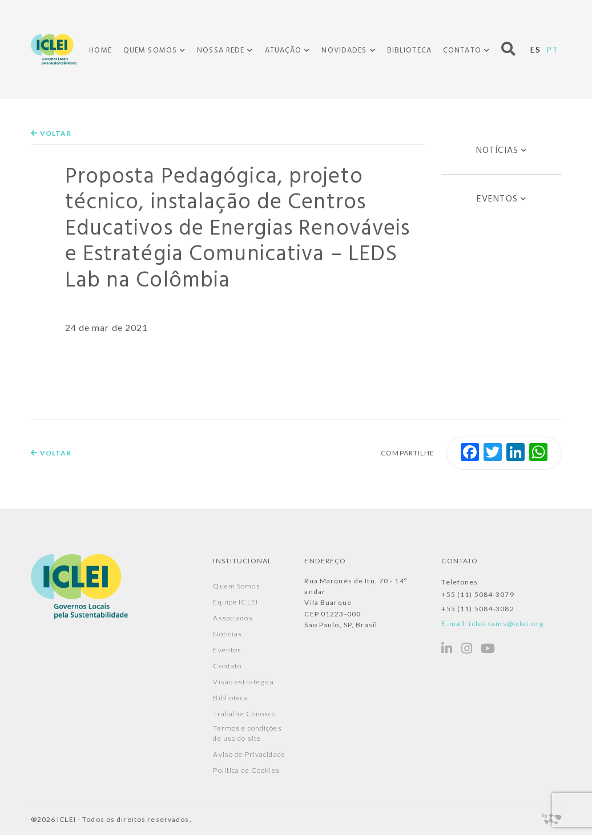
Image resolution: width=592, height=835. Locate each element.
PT (552, 49)
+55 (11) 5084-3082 (477, 608)
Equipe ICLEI (235, 602)
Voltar (51, 133)
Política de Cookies (246, 770)
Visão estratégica (243, 681)
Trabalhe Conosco (244, 713)
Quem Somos (150, 50)
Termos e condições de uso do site (247, 733)
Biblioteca (409, 51)
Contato (462, 50)
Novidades (344, 50)
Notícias (497, 151)
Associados (232, 618)
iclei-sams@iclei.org (506, 623)
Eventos (497, 199)
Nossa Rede (220, 50)
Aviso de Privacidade (249, 754)
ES (535, 49)
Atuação (283, 50)
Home (100, 51)
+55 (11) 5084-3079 (477, 594)
